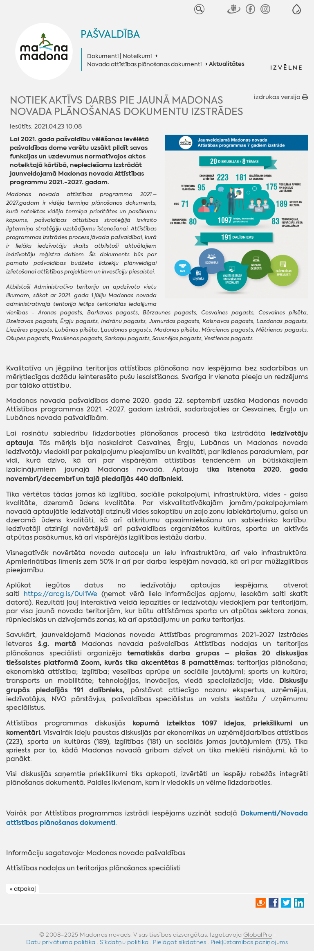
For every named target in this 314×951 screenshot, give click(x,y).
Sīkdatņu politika (124, 942)
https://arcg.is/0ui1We (60, 594)
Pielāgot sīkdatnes (179, 942)
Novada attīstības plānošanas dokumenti (144, 64)
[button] (296, 9)
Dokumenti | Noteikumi (119, 56)
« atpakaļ (23, 888)
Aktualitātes (226, 64)
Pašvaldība (110, 34)
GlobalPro (257, 934)
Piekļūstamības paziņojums (249, 942)
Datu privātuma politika (61, 942)
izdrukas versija (281, 97)
